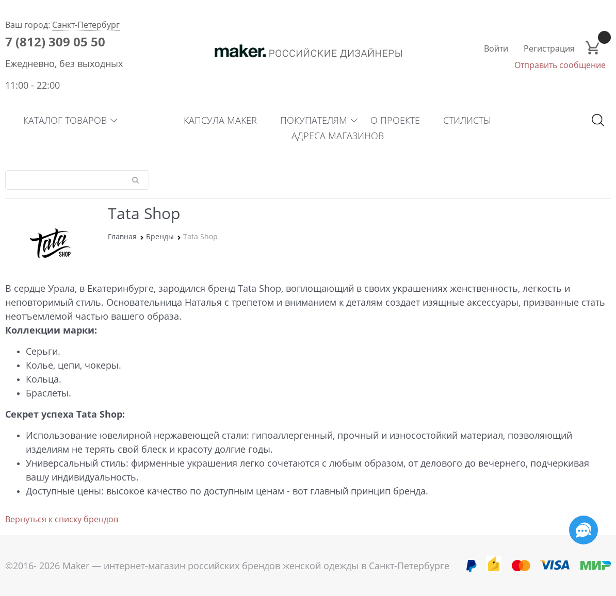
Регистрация (549, 48)
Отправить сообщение (560, 65)
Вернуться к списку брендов (61, 519)
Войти (496, 48)
